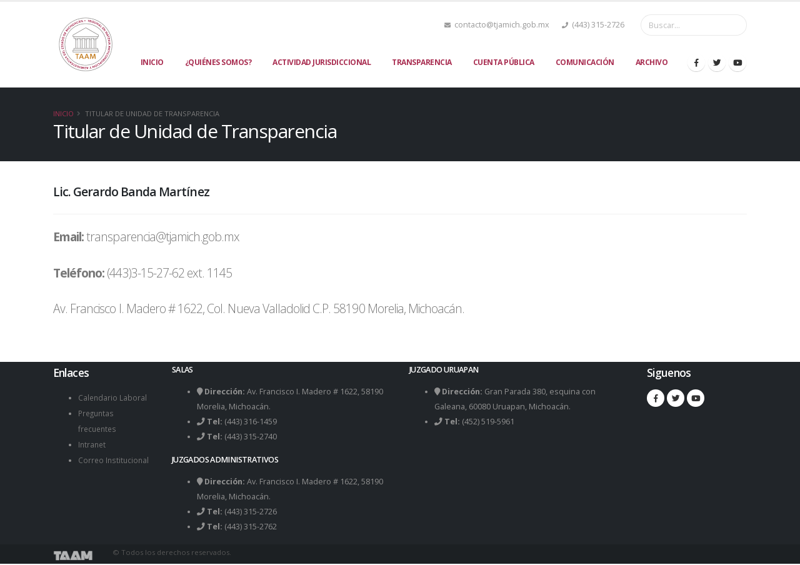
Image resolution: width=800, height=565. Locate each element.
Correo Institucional (114, 457)
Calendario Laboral (113, 397)
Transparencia (422, 62)
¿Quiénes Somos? (218, 62)
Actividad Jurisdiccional (321, 62)
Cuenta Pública (503, 62)
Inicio (152, 62)
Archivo (652, 62)
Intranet (93, 442)
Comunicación (585, 62)
